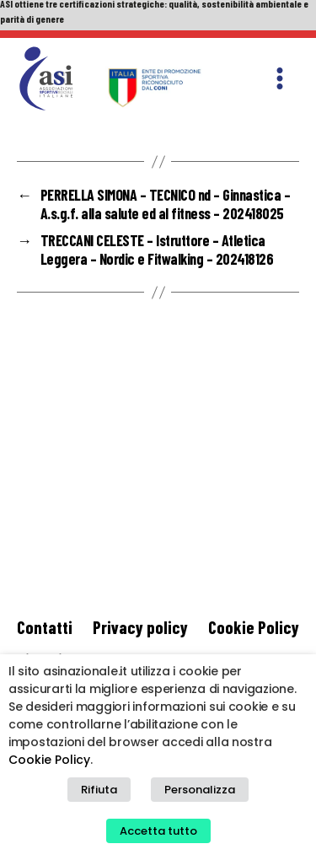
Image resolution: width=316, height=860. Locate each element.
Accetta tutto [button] (158, 831)
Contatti (44, 626)
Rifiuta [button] (99, 790)
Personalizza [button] (199, 790)
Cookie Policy (253, 626)
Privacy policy (140, 626)
